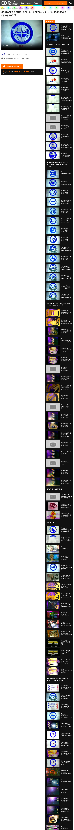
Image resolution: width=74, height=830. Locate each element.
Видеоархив (26, 3)
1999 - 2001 (29, 8)
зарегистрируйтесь (21, 71)
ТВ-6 (9, 8)
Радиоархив (39, 3)
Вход (48, 3)
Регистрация (60, 3)
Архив (3, 8)
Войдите (6, 71)
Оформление (18, 8)
